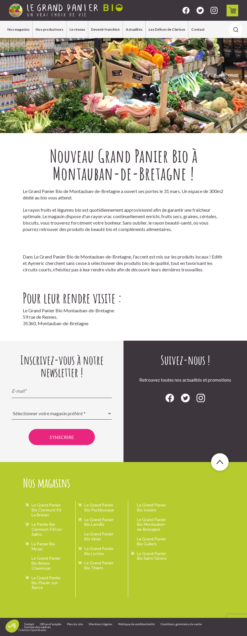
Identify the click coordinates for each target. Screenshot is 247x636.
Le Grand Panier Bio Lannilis (99, 522)
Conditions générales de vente (181, 624)
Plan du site (75, 624)
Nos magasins (18, 29)
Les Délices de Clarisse (167, 29)
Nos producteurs (49, 29)
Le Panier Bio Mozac (43, 546)
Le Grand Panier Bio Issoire (151, 507)
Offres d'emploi (50, 624)
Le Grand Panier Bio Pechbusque (99, 507)
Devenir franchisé (105, 29)
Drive (232, 10)
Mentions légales (100, 624)
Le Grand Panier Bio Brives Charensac (46, 563)
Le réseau (77, 29)
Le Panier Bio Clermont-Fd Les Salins (47, 529)
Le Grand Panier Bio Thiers (99, 565)
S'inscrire (62, 437)
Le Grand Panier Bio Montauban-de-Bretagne (151, 524)
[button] (12, 626)
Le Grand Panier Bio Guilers (151, 541)
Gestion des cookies (37, 627)
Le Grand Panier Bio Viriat (99, 536)
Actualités (134, 29)
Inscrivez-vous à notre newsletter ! (62, 366)
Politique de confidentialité (136, 624)
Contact (198, 29)
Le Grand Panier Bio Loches (99, 551)
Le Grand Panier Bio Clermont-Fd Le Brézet (46, 509)
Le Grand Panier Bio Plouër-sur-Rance (46, 582)
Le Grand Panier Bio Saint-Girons (152, 556)
